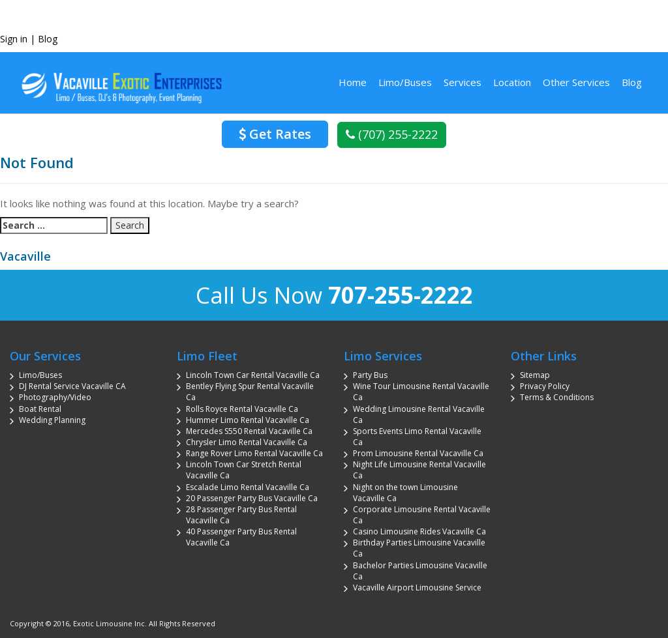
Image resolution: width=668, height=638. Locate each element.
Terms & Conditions (557, 397)
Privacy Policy (544, 386)
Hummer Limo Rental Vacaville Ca (247, 420)
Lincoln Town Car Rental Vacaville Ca (253, 375)
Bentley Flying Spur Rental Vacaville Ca (250, 392)
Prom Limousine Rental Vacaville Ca (418, 453)
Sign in (13, 39)
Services (462, 82)
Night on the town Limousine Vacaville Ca (405, 493)
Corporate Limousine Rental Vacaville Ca (422, 515)
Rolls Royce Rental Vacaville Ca (242, 408)
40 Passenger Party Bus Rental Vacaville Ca (241, 537)
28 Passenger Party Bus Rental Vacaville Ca (241, 515)
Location (512, 82)
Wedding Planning (52, 420)
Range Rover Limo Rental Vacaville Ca (254, 453)
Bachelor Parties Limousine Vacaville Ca (420, 571)
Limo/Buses (405, 82)
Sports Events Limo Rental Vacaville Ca (417, 437)
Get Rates (275, 134)
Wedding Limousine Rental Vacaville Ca (419, 414)
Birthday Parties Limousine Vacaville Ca (419, 548)
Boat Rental (40, 408)
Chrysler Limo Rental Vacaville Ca (246, 442)
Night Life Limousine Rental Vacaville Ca (419, 470)
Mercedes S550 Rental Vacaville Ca (249, 431)
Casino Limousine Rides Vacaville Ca (419, 531)
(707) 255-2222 (392, 134)
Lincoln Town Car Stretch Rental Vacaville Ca (243, 470)
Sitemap (535, 375)
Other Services (576, 82)
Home (353, 82)
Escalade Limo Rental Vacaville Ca (247, 487)
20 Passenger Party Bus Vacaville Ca (252, 498)
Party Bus (370, 375)
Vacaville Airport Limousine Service (417, 587)
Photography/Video (55, 397)
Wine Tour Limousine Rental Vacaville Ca (421, 392)
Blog (47, 39)
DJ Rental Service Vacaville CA (72, 386)
